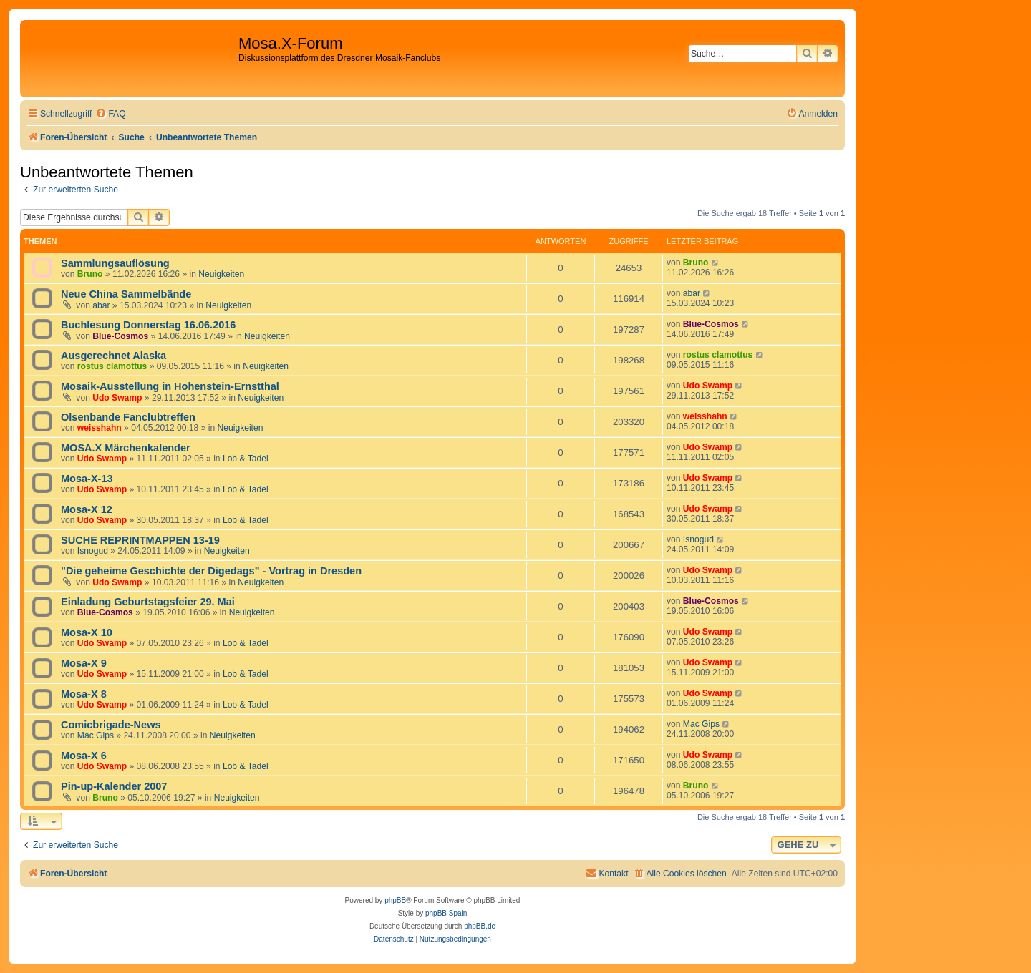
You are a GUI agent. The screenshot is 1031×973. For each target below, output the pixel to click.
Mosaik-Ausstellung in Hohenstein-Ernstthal (170, 386)
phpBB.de (479, 926)
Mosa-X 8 (84, 694)
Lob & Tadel (245, 459)
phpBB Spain (446, 913)
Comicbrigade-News (111, 724)
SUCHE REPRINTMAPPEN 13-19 (140, 540)
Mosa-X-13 (87, 478)
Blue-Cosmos (120, 336)
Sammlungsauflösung (115, 263)
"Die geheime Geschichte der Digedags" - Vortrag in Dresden (211, 571)
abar (101, 305)
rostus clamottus (112, 366)
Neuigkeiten (221, 274)
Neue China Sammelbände (126, 294)
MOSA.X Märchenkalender (125, 448)
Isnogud (92, 551)
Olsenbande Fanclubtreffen (128, 417)
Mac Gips (95, 735)
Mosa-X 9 (84, 663)
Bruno (90, 274)
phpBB (395, 900)
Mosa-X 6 (84, 755)
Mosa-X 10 (86, 632)
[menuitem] (110, 114)
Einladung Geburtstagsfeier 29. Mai (148, 601)
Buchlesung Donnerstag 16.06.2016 (148, 325)
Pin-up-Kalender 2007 (114, 786)
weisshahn (99, 428)
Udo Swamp (117, 398)
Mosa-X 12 (86, 509)
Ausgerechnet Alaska (113, 355)
